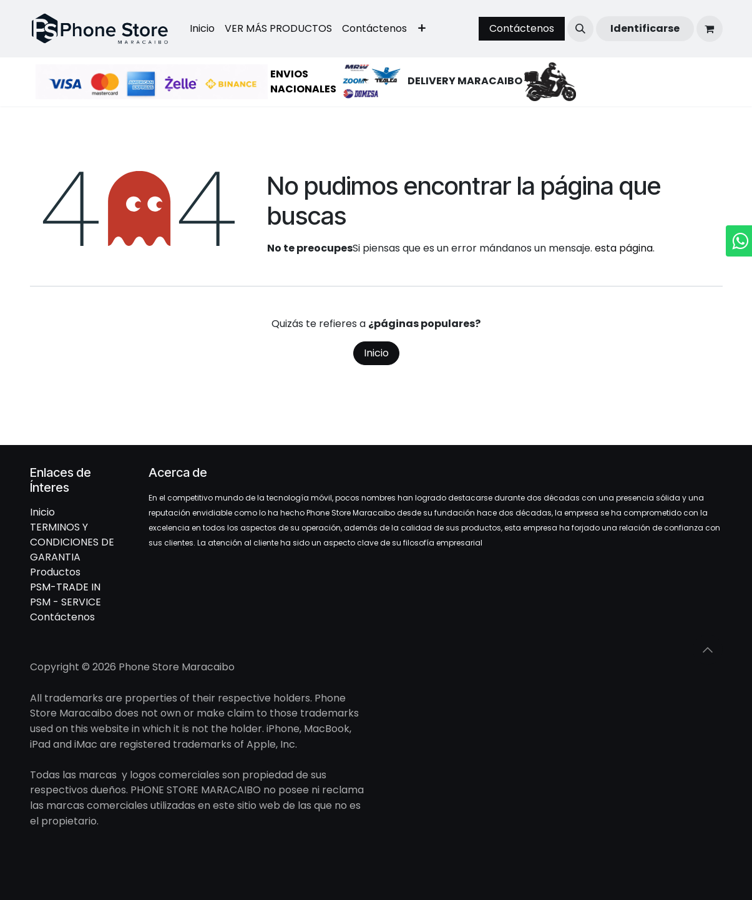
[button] (580, 29)
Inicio (376, 353)
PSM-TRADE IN (65, 587)
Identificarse (645, 28)
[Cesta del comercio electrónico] (709, 29)
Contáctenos (521, 28)
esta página (624, 248)
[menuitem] (202, 28)
